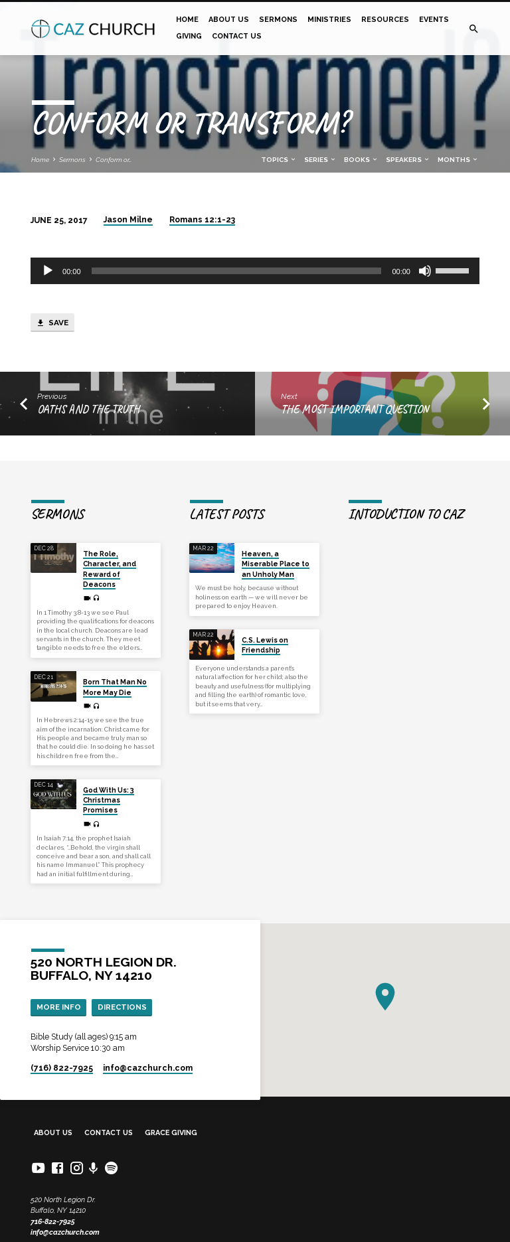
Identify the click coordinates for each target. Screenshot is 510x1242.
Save (52, 323)
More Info (59, 1007)
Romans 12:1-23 (202, 219)
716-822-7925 (53, 1221)
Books (361, 159)
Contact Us (237, 36)
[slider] (237, 271)
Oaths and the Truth (88, 409)
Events (434, 19)
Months (458, 159)
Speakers (408, 159)
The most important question (354, 409)
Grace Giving (171, 1132)
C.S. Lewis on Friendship (265, 645)
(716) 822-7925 (62, 1068)
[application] (255, 271)
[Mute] (425, 270)
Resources (385, 19)
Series (320, 159)
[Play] (47, 270)
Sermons (278, 19)
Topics (279, 159)
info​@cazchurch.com (148, 1068)
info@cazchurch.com (65, 1232)
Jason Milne (128, 219)
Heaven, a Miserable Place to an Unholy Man (275, 564)
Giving (189, 36)
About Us (229, 19)
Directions (122, 1007)
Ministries (329, 19)
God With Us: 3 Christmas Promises (108, 800)
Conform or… (113, 159)
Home (187, 19)
